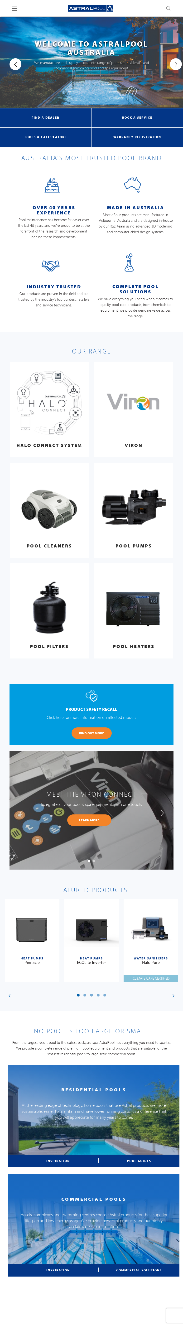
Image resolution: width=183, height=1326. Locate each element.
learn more (89, 820)
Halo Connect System (49, 445)
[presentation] (11, 64)
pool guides (139, 1161)
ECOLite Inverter (91, 963)
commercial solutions (139, 1270)
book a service (137, 117)
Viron (134, 445)
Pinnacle (32, 963)
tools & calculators (45, 137)
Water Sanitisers (151, 958)
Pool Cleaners (49, 546)
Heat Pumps (32, 958)
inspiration (58, 1161)
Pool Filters (49, 646)
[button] (89, 861)
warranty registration (137, 137)
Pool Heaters (133, 646)
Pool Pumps (134, 546)
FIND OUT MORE (91, 733)
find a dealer (45, 117)
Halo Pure (151, 963)
